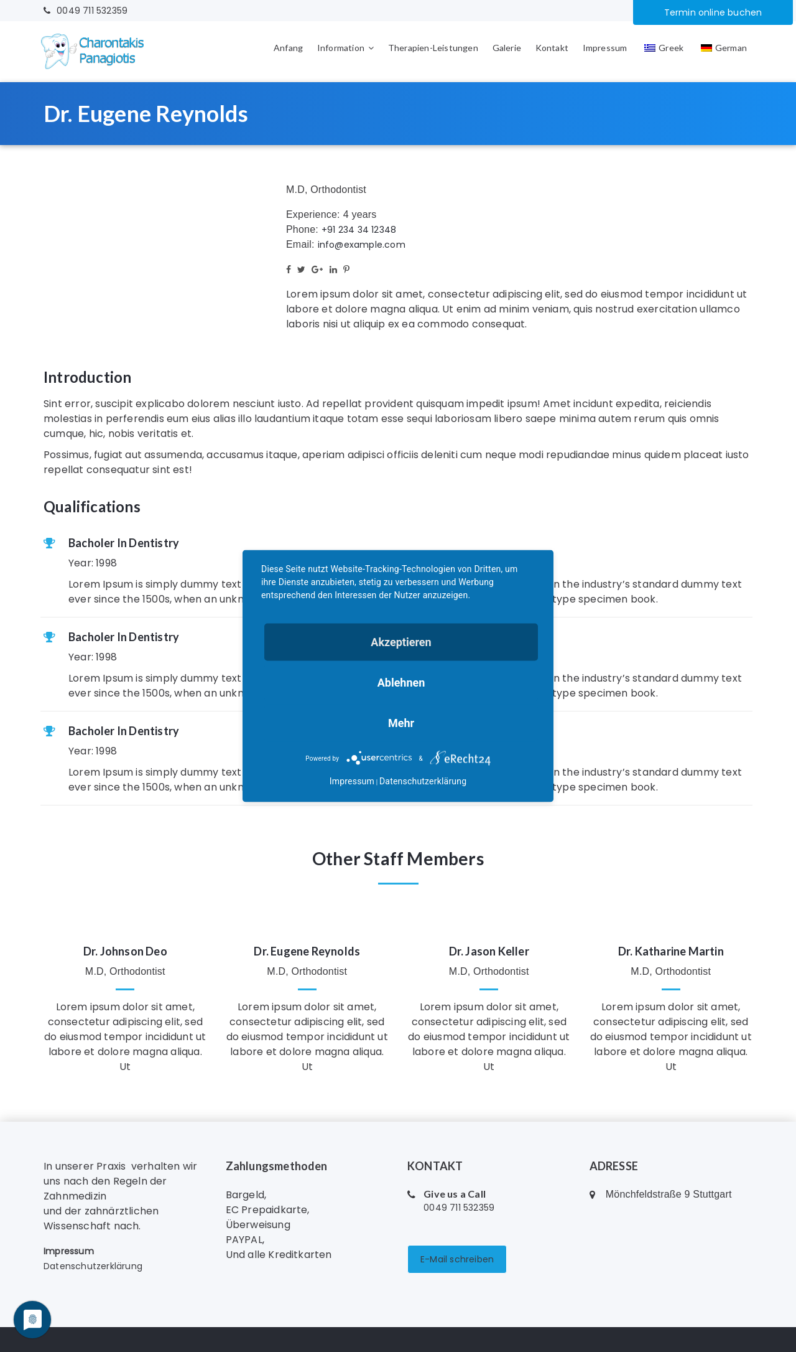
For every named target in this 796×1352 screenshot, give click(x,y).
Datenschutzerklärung (93, 1266)
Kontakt (551, 47)
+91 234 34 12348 (359, 229)
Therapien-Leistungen (433, 47)
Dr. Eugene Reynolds (307, 951)
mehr (401, 723)
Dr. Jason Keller (489, 951)
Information (340, 47)
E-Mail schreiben (457, 1259)
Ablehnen (401, 682)
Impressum (605, 47)
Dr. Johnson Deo (125, 951)
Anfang (288, 47)
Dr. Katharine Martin (671, 951)
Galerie (507, 47)
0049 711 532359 (85, 10)
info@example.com (361, 244)
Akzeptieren (401, 642)
